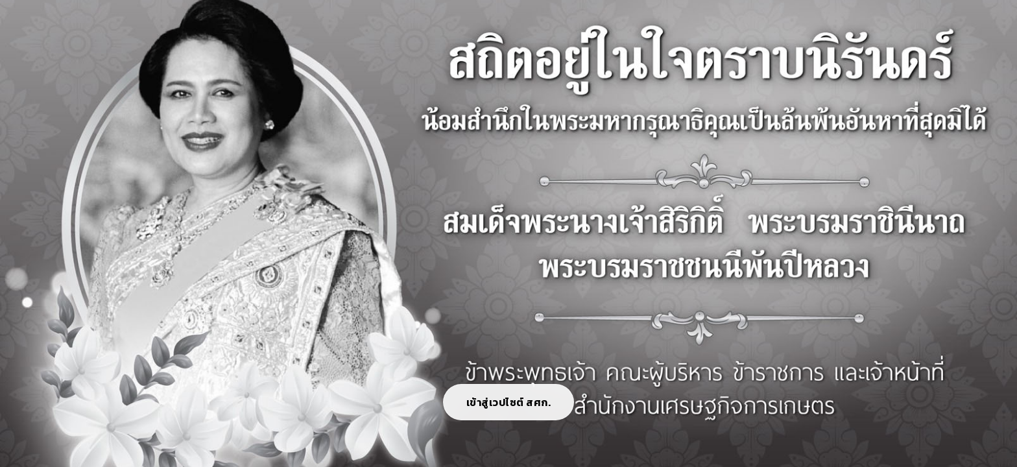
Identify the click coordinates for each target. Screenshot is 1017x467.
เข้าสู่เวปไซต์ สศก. (508, 402)
